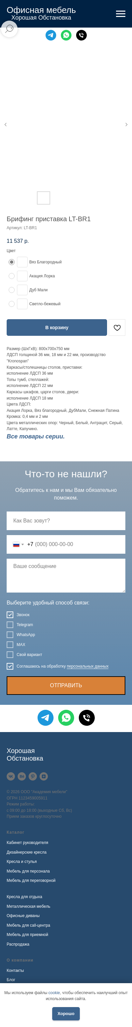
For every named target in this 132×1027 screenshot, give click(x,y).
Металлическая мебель (28, 906)
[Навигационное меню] (120, 14)
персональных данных (87, 666)
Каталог (16, 832)
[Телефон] (81, 35)
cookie (54, 992)
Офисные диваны (23, 915)
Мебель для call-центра (28, 925)
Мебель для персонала (28, 871)
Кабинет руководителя (27, 842)
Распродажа (18, 944)
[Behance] (22, 776)
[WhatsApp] (66, 35)
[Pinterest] (33, 776)
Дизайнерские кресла (27, 852)
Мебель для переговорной (31, 880)
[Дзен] (44, 776)
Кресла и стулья (22, 861)
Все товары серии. (36, 436)
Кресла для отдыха (24, 896)
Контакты (15, 970)
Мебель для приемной (27, 934)
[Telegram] (51, 35)
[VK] (11, 776)
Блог (11, 980)
